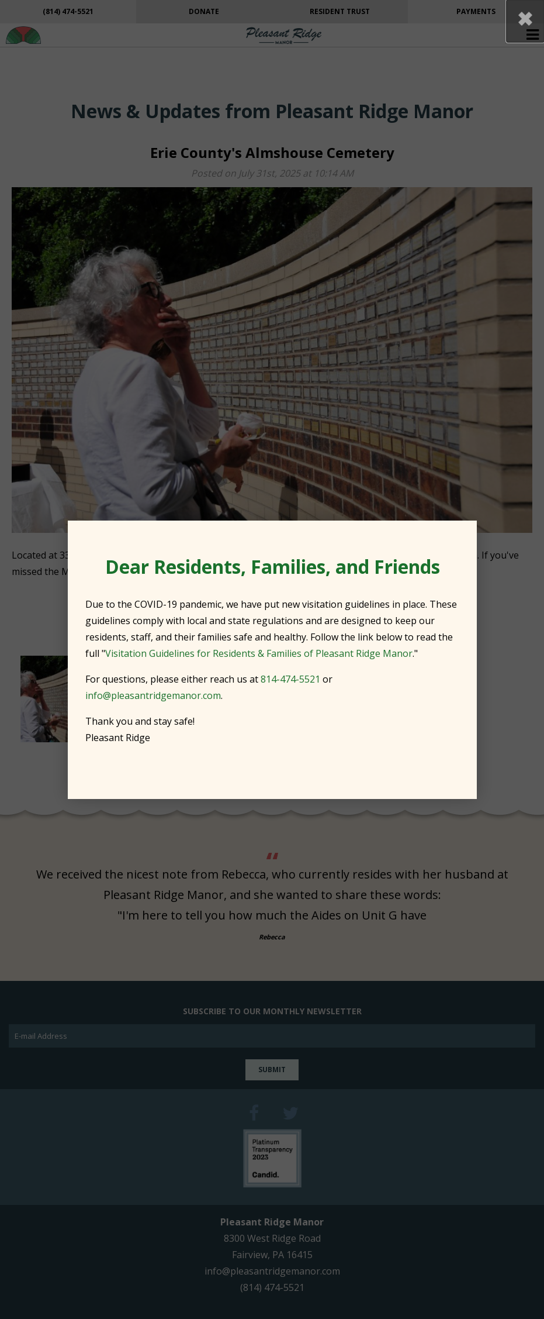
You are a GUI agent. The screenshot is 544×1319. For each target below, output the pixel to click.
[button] (525, 21)
